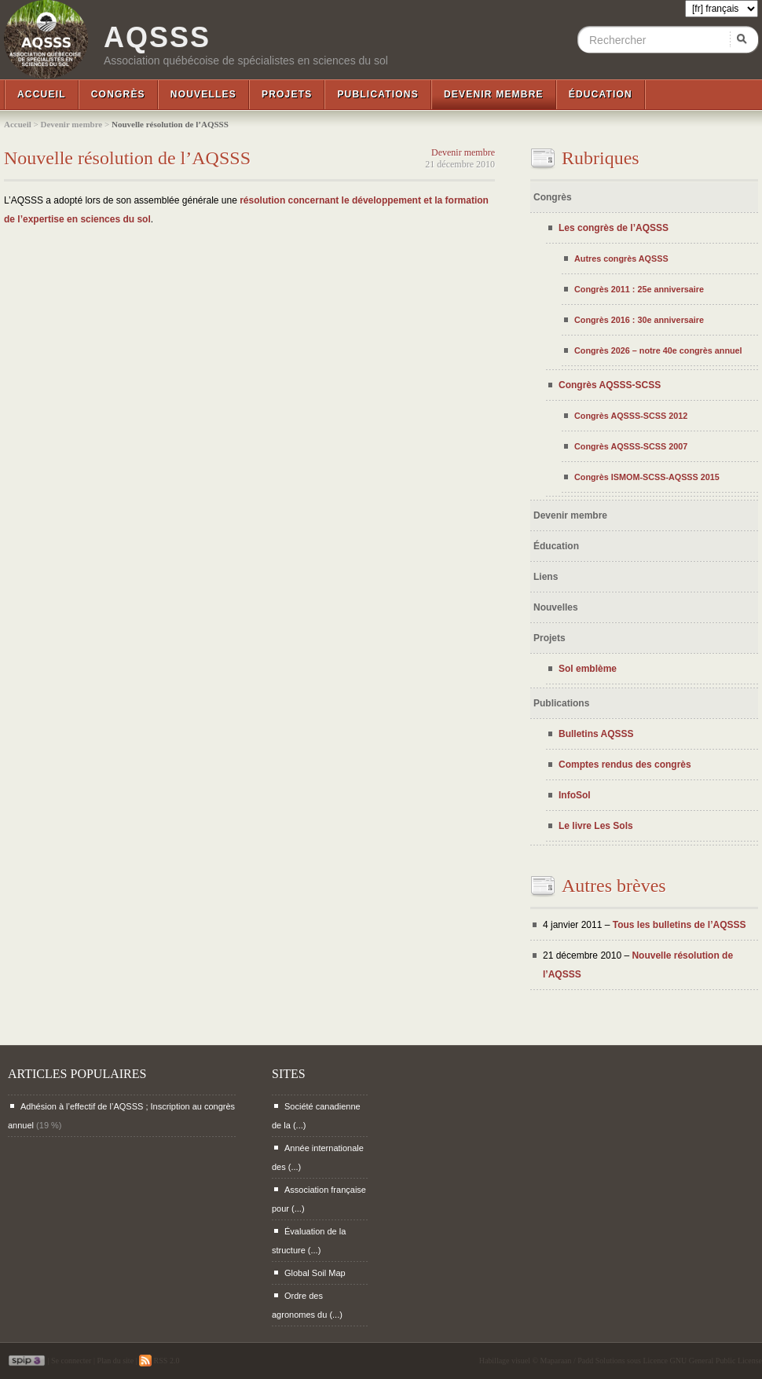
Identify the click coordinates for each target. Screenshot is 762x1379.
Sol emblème (588, 668)
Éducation (600, 94)
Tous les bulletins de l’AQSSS (679, 924)
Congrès (118, 94)
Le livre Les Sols (596, 825)
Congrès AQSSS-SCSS (610, 385)
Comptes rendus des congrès (625, 764)
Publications (378, 94)
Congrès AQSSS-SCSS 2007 (630, 446)
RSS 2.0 (159, 1360)
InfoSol (575, 795)
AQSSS (157, 37)
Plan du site (115, 1360)
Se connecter (71, 1360)
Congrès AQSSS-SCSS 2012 (630, 415)
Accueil (41, 94)
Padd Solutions (601, 1360)
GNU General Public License (716, 1360)
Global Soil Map (315, 1273)
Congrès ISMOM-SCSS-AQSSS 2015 (647, 477)
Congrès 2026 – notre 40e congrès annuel (658, 350)
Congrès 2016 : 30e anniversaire (639, 320)
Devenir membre (494, 94)
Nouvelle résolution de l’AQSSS (127, 158)
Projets (287, 94)
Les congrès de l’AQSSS (614, 227)
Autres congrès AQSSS (621, 258)
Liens (545, 576)
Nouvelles (203, 94)
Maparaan (556, 1360)
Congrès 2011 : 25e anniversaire (639, 289)
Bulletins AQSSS (596, 733)
